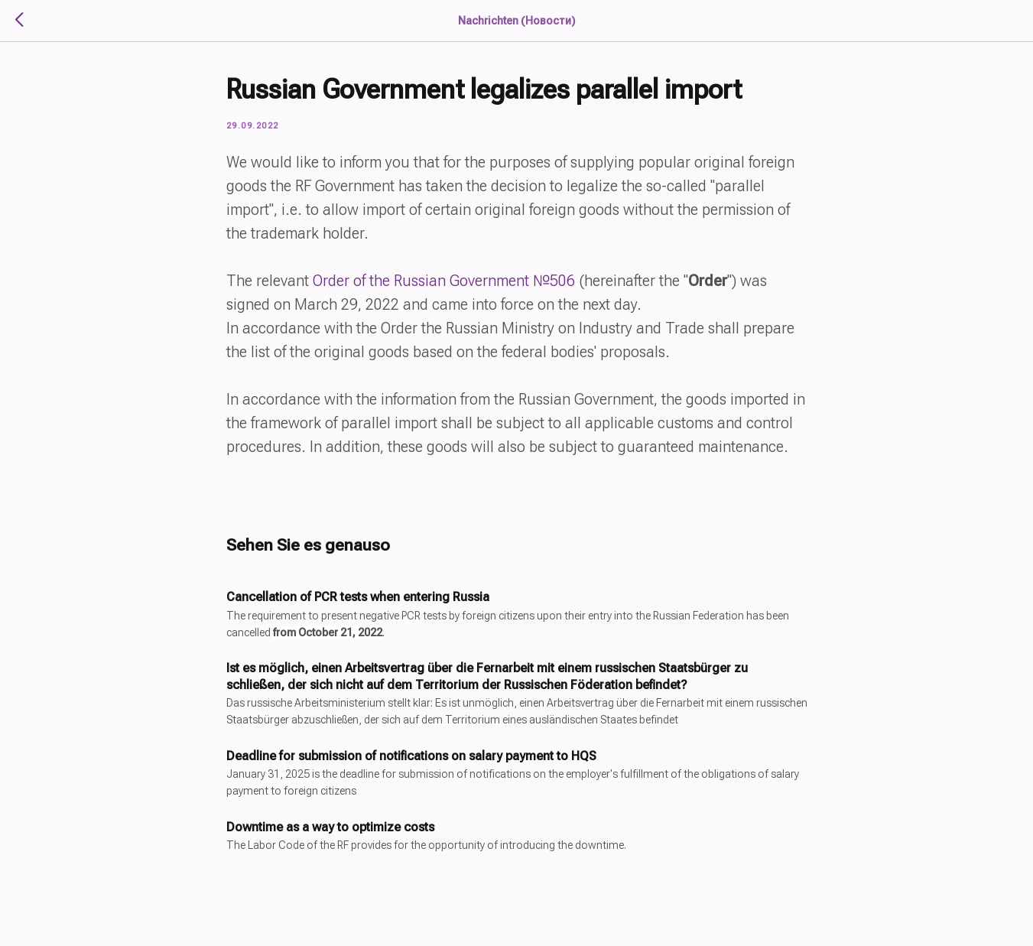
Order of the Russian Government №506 (444, 280)
